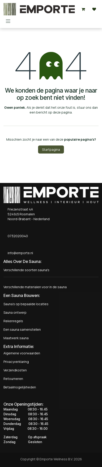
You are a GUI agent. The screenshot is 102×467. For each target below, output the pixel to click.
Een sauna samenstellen (22, 329)
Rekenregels (13, 321)
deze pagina (62, 112)
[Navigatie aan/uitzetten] (8, 21)
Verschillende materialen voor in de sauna (35, 287)
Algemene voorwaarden (21, 353)
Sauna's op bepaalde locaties (25, 304)
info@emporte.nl (19, 253)
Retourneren (13, 378)
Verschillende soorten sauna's (26, 270)
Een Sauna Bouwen (21, 295)
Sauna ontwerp (15, 312)
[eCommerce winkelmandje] (83, 9)
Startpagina (51, 149)
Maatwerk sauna (16, 338)
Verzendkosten (15, 370)
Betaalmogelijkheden (19, 387)
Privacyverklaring (16, 361)
